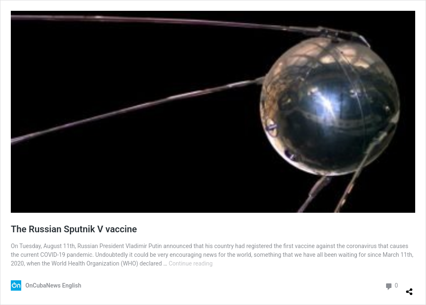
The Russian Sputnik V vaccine (74, 229)
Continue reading (190, 263)
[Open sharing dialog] (409, 288)
